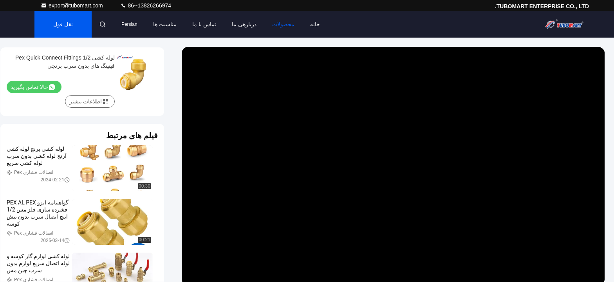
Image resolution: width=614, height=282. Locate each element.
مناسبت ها (165, 24)
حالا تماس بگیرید (33, 86)
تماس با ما (204, 24)
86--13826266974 (145, 5)
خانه (315, 24)
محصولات (283, 24)
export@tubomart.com (73, 5)
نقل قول (63, 24)
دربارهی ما (244, 24)
